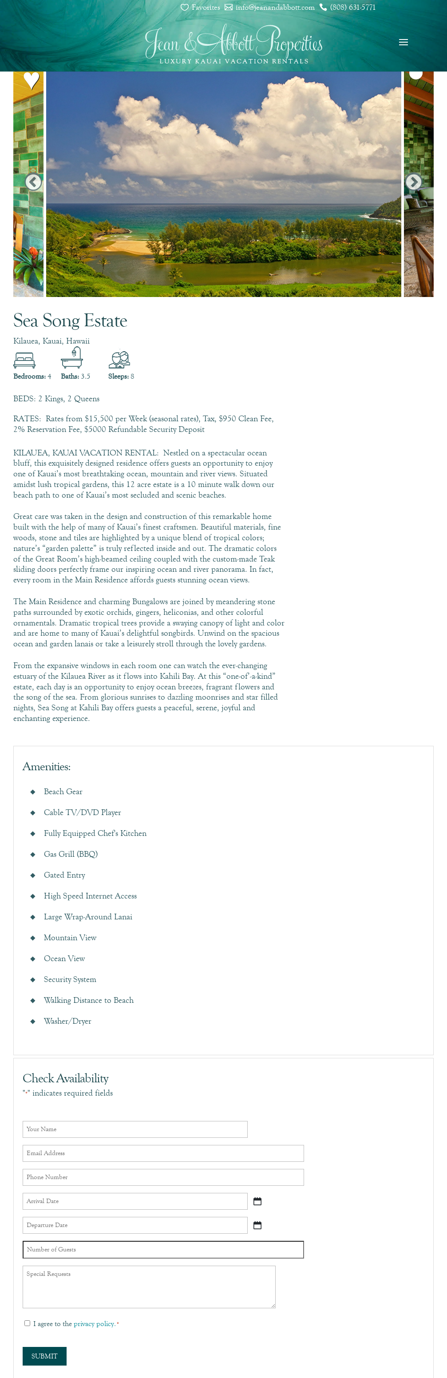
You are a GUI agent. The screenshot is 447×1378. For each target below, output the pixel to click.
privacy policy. (95, 1323)
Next (414, 183)
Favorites (206, 7)
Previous (33, 183)
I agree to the (76, 1323)
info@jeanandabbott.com (275, 7)
